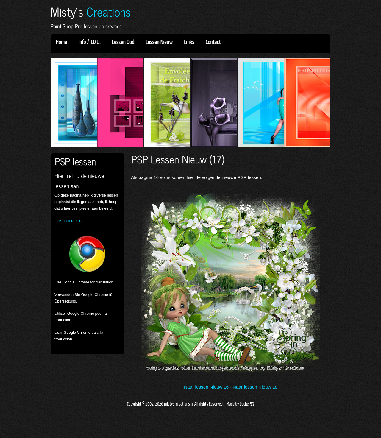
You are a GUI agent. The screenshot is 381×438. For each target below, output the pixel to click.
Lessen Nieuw (161, 42)
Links (191, 42)
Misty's (91, 11)
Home (61, 42)
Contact (213, 42)
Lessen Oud (125, 42)
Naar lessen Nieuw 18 (255, 386)
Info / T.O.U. (89, 42)
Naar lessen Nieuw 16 (206, 386)
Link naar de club (68, 220)
